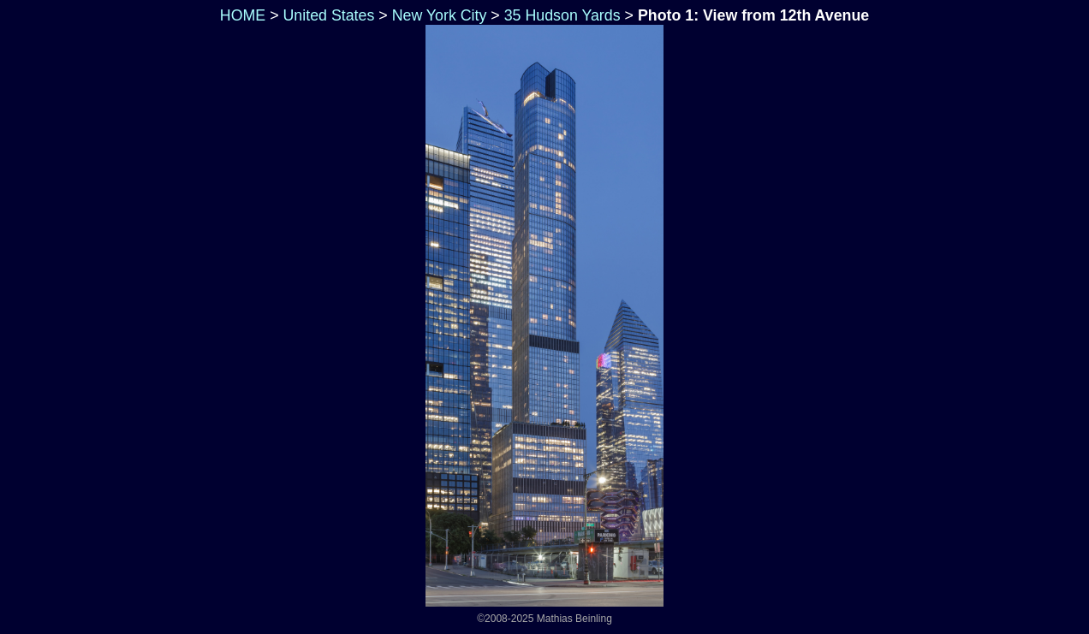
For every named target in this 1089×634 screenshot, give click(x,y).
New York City (439, 15)
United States (329, 15)
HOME (240, 15)
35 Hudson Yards (562, 15)
